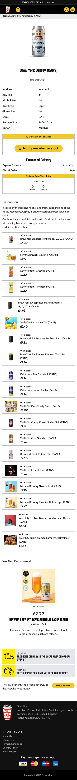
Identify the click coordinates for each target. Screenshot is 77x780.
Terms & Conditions (12, 743)
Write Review (63, 685)
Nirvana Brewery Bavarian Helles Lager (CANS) (38, 619)
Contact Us (8, 740)
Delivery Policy (10, 747)
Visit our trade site (47, 2)
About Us (7, 736)
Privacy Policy (9, 751)
